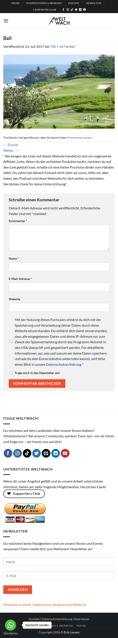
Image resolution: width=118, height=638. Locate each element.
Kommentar (18, 221)
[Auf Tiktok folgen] (72, 9)
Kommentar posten (79, 137)
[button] (6, 20)
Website (14, 299)
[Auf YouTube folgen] (84, 9)
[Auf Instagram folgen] (67, 9)
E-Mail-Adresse (20, 279)
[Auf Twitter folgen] (76, 9)
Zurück (10, 145)
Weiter (10, 150)
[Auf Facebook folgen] (63, 9)
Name (14, 258)
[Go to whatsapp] (10, 625)
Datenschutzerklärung (57, 619)
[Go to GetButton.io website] (11, 633)
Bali (72, 46)
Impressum (81, 619)
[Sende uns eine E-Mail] (46, 453)
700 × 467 (57, 46)
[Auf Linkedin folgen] (80, 9)
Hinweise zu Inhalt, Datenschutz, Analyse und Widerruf (44, 604)
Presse (81, 625)
